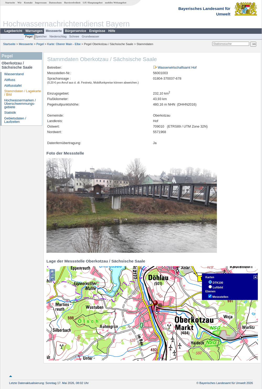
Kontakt (28, 2)
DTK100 (218, 282)
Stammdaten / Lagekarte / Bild (22, 92)
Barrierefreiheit (72, 2)
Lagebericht (13, 31)
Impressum (40, 2)
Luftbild (218, 287)
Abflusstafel (13, 85)
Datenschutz (55, 2)
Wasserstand (14, 74)
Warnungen (34, 31)
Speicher (41, 36)
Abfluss (9, 80)
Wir (20, 2)
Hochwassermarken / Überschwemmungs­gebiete (20, 103)
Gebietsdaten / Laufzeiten (15, 120)
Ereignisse (97, 31)
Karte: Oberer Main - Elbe (64, 44)
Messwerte (54, 31)
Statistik (10, 112)
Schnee (74, 36)
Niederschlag (57, 36)
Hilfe (111, 31)
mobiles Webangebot (115, 2)
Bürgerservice (75, 31)
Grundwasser (90, 36)
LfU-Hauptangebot (93, 2)
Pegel (29, 36)
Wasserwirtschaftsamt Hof (177, 67)
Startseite (10, 2)
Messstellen (220, 296)
